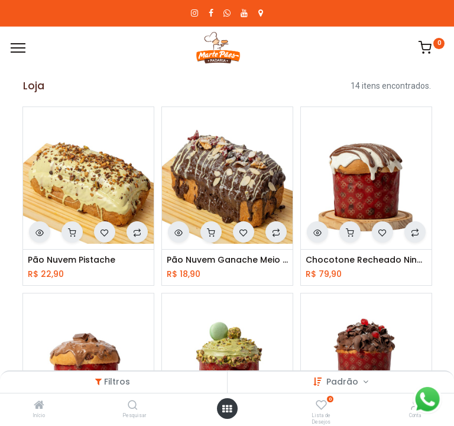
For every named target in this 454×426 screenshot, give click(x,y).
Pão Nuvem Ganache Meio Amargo (227, 260)
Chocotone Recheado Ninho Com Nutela (366, 260)
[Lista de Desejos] (321, 406)
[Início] (39, 406)
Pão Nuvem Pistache (71, 260)
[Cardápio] (18, 48)
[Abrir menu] (227, 409)
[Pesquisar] (132, 406)
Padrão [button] (343, 382)
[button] (39, 232)
